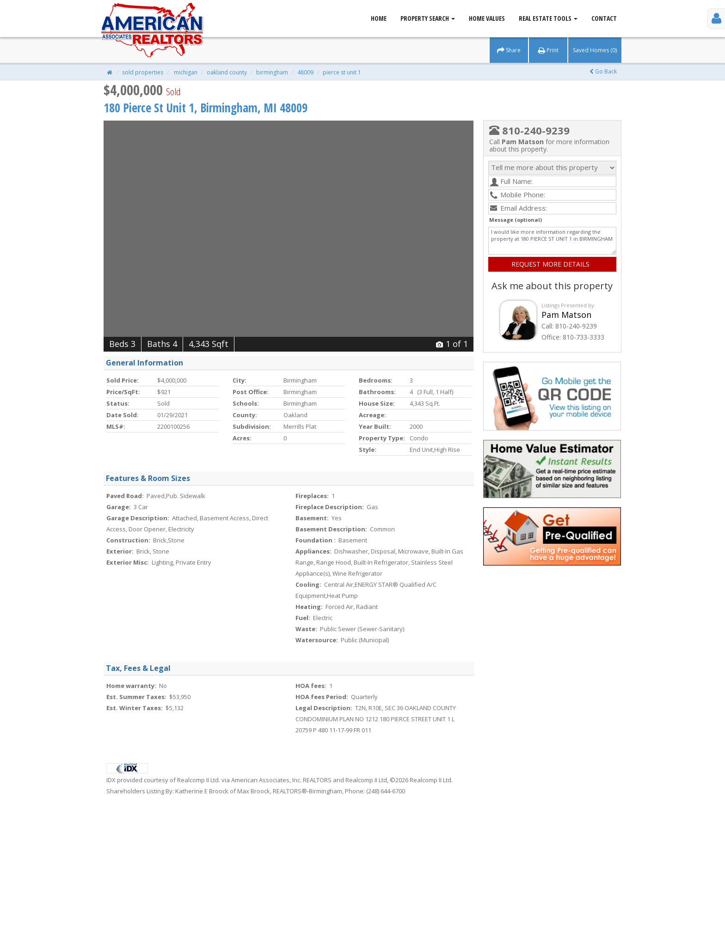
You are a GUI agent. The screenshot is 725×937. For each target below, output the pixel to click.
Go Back (603, 71)
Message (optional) (515, 219)
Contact (604, 18)
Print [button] (548, 50)
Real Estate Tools (548, 18)
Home (379, 18)
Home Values (487, 18)
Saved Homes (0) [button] (595, 50)
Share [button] (509, 50)
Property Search (427, 18)
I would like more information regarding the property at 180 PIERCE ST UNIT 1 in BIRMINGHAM (552, 241)
